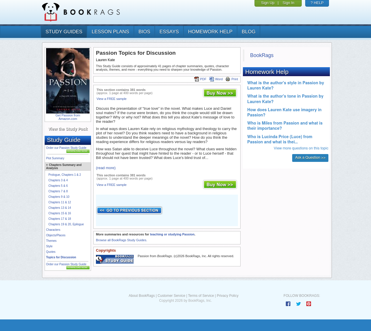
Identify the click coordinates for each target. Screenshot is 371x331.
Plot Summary (55, 158)
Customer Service (171, 296)
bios (144, 31)
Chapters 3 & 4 (58, 180)
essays (169, 31)
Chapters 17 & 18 (59, 218)
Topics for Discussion (61, 257)
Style (49, 246)
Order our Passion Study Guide (66, 147)
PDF (200, 79)
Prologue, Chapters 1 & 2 (64, 174)
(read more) (106, 168)
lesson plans (110, 31)
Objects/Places (56, 235)
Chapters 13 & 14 (59, 207)
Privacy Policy (228, 296)
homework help (210, 31)
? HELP (317, 3)
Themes (51, 240)
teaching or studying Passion (172, 234)
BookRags (262, 55)
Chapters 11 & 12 (59, 202)
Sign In (288, 3)
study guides (64, 31)
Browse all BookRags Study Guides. (121, 240)
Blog (248, 31)
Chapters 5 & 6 (58, 185)
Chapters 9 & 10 (58, 196)
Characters (53, 229)
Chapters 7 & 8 (58, 191)
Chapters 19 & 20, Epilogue (66, 224)
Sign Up (267, 3)
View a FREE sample (112, 98)
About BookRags (142, 296)
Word (216, 79)
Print (231, 79)
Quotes (50, 251)
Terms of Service (201, 296)
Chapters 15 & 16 (59, 213)
